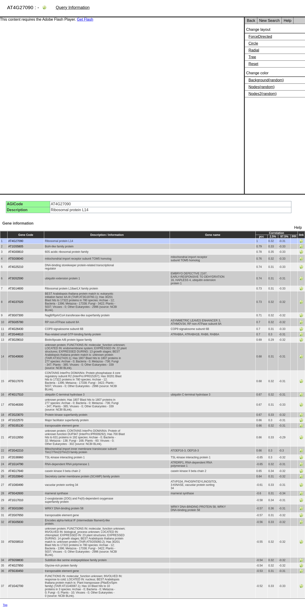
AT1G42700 (15, 586)
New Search (269, 21)
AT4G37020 (15, 302)
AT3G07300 (15, 315)
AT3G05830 (15, 522)
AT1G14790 (15, 464)
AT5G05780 (15, 322)
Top (5, 605)
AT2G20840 (15, 476)
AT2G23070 (15, 414)
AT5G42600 (15, 493)
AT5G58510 (15, 541)
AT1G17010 (15, 500)
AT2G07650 (15, 515)
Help (287, 21)
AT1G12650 (15, 437)
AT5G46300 (15, 404)
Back (251, 21)
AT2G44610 (15, 334)
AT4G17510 (15, 394)
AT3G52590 (15, 278)
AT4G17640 (15, 471)
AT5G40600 (15, 356)
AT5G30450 (15, 571)
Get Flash (85, 19)
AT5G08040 (15, 258)
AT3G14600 (15, 288)
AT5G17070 (15, 381)
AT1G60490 (15, 485)
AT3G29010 (15, 339)
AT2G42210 (15, 450)
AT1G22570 (15, 420)
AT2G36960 (15, 457)
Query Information (73, 7)
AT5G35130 (15, 425)
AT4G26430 (15, 329)
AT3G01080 (15, 508)
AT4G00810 (15, 252)
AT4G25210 (15, 267)
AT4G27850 (15, 565)
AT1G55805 (15, 246)
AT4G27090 (15, 241)
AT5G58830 (15, 560)
